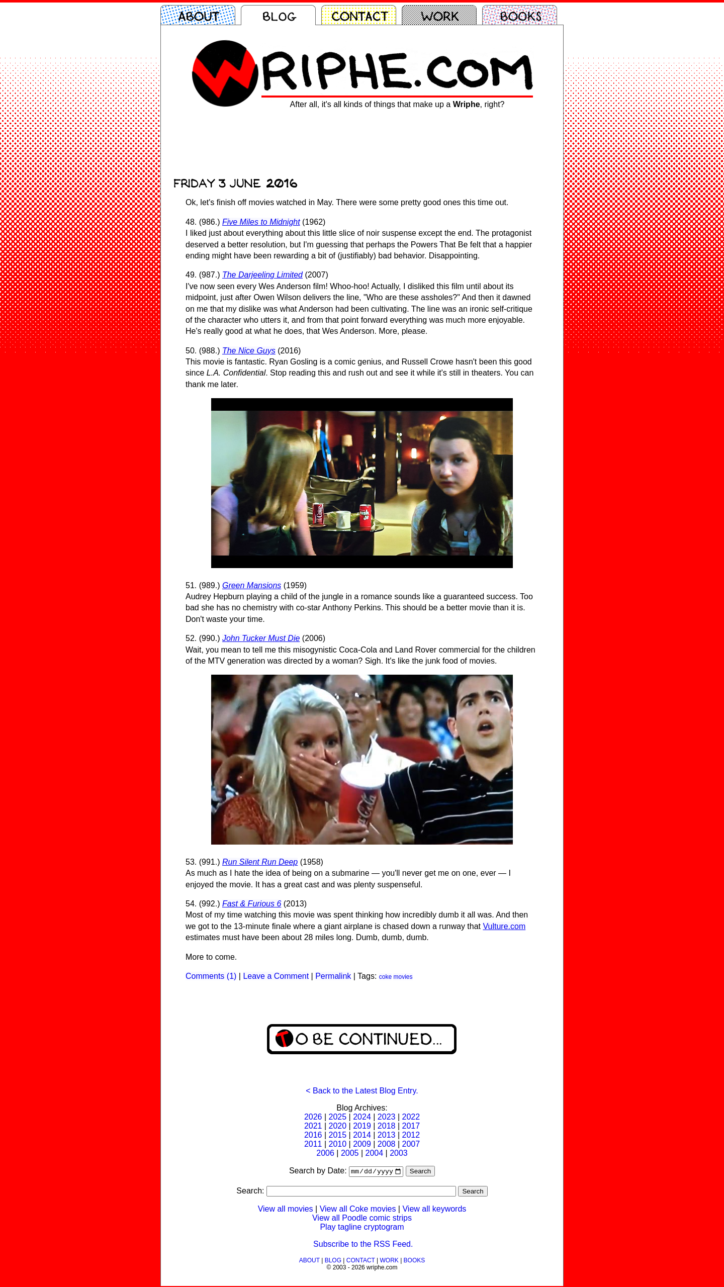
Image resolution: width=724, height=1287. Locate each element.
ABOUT (309, 1261)
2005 (350, 1153)
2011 (313, 1144)
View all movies (285, 1210)
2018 (387, 1126)
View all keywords (434, 1210)
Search (420, 1172)
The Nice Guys (249, 350)
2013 (387, 1135)
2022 (411, 1117)
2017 (411, 1126)
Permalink (333, 976)
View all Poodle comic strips (362, 1219)
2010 (338, 1144)
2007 (411, 1144)
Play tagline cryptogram (362, 1228)
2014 (362, 1135)
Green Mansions (251, 585)
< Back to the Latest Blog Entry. (362, 1090)
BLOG (333, 1261)
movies (402, 976)
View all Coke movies (358, 1210)
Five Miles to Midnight (261, 222)
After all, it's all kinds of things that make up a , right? (397, 104)
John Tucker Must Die (261, 638)
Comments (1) (211, 976)
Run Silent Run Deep (260, 862)
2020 (338, 1126)
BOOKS (414, 1261)
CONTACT (360, 1261)
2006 (325, 1153)
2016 (313, 1135)
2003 (399, 1153)
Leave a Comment (276, 976)
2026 (313, 1117)
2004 (375, 1153)
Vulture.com (504, 926)
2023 (387, 1117)
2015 (338, 1135)
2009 (362, 1144)
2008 (387, 1144)
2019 (362, 1126)
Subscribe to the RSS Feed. (363, 1245)
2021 (313, 1126)
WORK (389, 1261)
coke (385, 976)
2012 (411, 1135)
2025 (338, 1117)
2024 (362, 1117)
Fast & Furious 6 (251, 903)
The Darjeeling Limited (262, 274)
